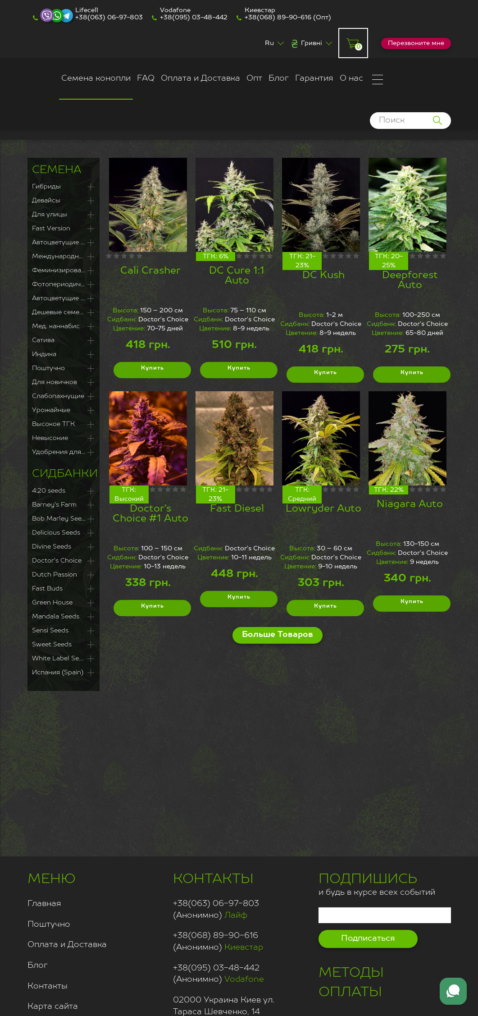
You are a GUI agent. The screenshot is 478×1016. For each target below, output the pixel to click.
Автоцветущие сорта (63, 298)
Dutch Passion (54, 575)
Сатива (43, 340)
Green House (52, 603)
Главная (44, 904)
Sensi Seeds (50, 630)
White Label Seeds (61, 658)
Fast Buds (47, 589)
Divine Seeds (51, 547)
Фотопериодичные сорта (63, 284)
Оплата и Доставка (200, 78)
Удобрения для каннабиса (63, 452)
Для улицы (49, 214)
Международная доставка (63, 256)
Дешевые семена (59, 312)
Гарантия (314, 78)
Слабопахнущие (58, 396)
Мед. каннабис (56, 326)
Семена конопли (96, 78)
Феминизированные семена (63, 270)
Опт (254, 78)
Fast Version (51, 228)
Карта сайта (52, 1006)
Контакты (47, 986)
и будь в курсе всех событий (377, 883)
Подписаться (368, 938)
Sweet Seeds (52, 644)
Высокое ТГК (53, 424)
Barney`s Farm (54, 505)
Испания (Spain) (57, 672)
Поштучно (48, 368)
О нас (351, 78)
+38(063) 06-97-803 (109, 17)
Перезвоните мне (416, 43)
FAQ (146, 78)
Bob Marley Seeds (60, 519)
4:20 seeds (48, 491)
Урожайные (51, 410)
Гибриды (46, 186)
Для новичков (54, 382)
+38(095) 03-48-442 (194, 17)
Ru (269, 43)
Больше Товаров (277, 635)
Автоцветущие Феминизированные (63, 242)
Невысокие (50, 438)
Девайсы (46, 200)
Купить (152, 370)
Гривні (311, 43)
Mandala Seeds (55, 616)
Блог (279, 78)
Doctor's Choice (57, 561)
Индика (44, 354)
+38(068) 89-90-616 (278, 17)
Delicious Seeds (56, 533)
